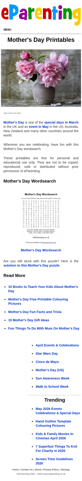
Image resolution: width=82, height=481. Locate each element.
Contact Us (27, 469)
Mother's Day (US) (50, 370)
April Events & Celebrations (57, 345)
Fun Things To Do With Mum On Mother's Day (43, 328)
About (38, 469)
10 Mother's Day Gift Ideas (28, 320)
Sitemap (65, 469)
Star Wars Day (47, 353)
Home (15, 469)
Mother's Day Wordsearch (41, 250)
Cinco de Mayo (47, 362)
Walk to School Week (52, 386)
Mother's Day (13, 122)
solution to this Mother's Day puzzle (31, 265)
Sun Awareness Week (52, 378)
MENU (7, 29)
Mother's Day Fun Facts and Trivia (34, 312)
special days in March (61, 122)
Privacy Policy (51, 469)
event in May (39, 126)
